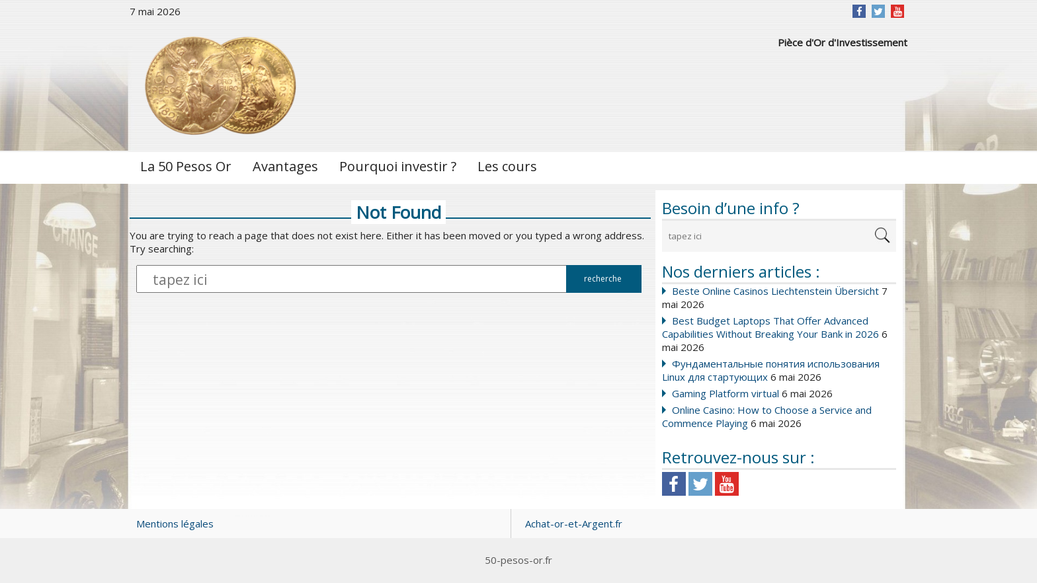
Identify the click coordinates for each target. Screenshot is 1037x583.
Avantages (285, 166)
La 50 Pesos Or (185, 166)
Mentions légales (175, 523)
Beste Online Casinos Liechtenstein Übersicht (775, 290)
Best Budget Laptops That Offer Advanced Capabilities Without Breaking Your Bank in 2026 (770, 327)
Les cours (507, 166)
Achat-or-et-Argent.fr (573, 523)
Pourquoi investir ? (397, 166)
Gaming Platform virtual (725, 393)
